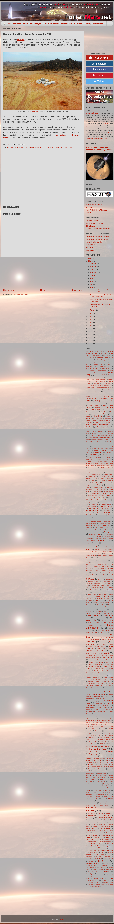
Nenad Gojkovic (90, 707)
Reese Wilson (99, 762)
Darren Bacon (100, 465)
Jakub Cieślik (107, 553)
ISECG (105, 549)
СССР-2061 (95, 886)
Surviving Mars (90, 830)
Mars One (95, 653)
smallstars (95, 798)
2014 (90, 343)
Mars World (109, 662)
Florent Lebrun (106, 508)
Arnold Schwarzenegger (104, 387)
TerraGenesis (98, 837)
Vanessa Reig (106, 865)
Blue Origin (94, 414)
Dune (87, 487)
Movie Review (106, 696)
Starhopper (109, 813)
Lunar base (106, 596)
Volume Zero (109, 869)
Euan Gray (102, 497)
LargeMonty (98, 583)
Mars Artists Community (94, 242)
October (93, 269)
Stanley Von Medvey (107, 811)
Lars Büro (107, 583)
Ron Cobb (96, 777)
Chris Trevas (101, 444)
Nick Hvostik (96, 709)
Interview (97, 549)
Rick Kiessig (91, 769)
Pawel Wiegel (99, 739)
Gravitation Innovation (92, 525)
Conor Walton (106, 457)
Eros (102, 495)
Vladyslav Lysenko (98, 869)
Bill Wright (100, 409)
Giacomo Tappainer (96, 521)
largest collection (92, 113)
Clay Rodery (104, 448)
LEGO (88, 587)
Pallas (102, 728)
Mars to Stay (90, 250)
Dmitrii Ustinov (108, 474)
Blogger (61, 919)
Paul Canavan (90, 735)
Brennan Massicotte (104, 420)
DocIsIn (102, 478)
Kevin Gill (108, 577)
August (92, 275)
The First (101, 843)
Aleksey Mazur (104, 362)
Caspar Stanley (92, 435)
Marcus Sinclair (90, 604)
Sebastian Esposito (91, 792)
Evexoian (107, 500)
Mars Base (55, 147)
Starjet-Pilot (91, 815)
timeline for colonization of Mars (96, 139)
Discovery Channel (96, 474)
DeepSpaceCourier (91, 472)
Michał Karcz (101, 683)
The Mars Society (102, 846)
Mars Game (91, 642)
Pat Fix (106, 731)
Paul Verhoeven (108, 735)
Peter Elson (103, 741)
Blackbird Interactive (92, 412)
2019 (90, 328)
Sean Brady (98, 790)
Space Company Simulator (105, 801)
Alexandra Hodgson (92, 368)
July (91, 278)
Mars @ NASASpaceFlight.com (96, 210)
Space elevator (92, 803)
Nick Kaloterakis (106, 709)
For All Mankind (92, 510)
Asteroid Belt (106, 396)
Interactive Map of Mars (94, 205)
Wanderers (100, 874)
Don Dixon (91, 480)
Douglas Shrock (90, 485)
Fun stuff (107, 512)
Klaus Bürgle (109, 579)
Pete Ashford (109, 739)
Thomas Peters (92, 852)
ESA (108, 495)
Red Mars (107, 760)
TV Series (102, 861)
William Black (98, 878)
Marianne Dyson (101, 604)
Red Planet (89, 762)
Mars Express (95, 639)
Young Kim (98, 882)
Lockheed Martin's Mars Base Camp (98, 229)
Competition (93, 455)
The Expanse (90, 844)
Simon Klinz (89, 796)
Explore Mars (90, 245)
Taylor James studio (98, 832)
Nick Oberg (89, 711)
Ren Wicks (110, 762)
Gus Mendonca (106, 529)
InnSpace (88, 543)
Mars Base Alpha (99, 23)
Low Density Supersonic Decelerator (102, 592)
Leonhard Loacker (97, 587)
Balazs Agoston (94, 405)
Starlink (99, 815)
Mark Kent (92, 609)
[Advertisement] (42, 272)
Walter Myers (90, 874)
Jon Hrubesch (106, 566)
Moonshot (97, 696)
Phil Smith (102, 743)
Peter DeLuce (92, 741)
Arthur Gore (95, 394)
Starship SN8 (108, 820)
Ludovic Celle (102, 594)
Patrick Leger (107, 733)
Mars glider (103, 642)
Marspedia (89, 207)
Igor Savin (103, 538)
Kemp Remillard (90, 575)
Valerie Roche (107, 863)
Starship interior (94, 820)
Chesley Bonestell (97, 439)
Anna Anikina (106, 383)
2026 (90, 258)
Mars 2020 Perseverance (94, 613)
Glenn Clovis (107, 521)
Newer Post (8, 290)
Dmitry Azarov (92, 476)
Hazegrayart (108, 532)
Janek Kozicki (102, 555)
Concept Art (107, 455)
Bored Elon (99, 418)
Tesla (107, 837)
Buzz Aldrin (89, 427)
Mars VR (101, 662)
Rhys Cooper (102, 764)
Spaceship (91, 807)
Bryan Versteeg (104, 424)
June (92, 281)
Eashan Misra (98, 487)
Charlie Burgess (105, 437)
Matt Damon (109, 673)
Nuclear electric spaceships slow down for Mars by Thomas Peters (99, 149)
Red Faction (97, 760)
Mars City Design (93, 622)
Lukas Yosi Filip (95, 596)
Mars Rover (108, 657)
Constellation (89, 459)
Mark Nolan (102, 609)
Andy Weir (96, 383)
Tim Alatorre (89, 856)
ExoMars (102, 502)
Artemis (96, 392)
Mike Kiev (108, 685)
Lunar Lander (90, 598)
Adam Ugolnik (90, 357)
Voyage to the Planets (94, 871)
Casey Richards (108, 433)
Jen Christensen (90, 560)
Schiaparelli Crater (99, 788)
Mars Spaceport (107, 660)
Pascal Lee (98, 731)
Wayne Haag (109, 874)
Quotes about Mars (92, 756)
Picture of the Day (96, 749)
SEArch (107, 790)
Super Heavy (90, 828)
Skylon (98, 796)
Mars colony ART (36, 23)
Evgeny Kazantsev (91, 502)
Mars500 (90, 664)
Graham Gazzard (105, 523)
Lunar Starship (100, 600)
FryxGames (98, 512)
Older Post (77, 290)
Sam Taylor (106, 784)
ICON (96, 538)
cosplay (98, 459)
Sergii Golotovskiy (99, 794)
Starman (107, 815)
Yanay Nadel (89, 882)
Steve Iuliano (102, 824)
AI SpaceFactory (100, 360)
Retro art (91, 764)
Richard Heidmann (97, 766)
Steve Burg (94, 824)
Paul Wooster (92, 737)
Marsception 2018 (100, 664)
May (91, 284)
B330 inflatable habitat (98, 403)
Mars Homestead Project (105, 644)
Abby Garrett (104, 353)
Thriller (102, 852)
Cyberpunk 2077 (90, 461)
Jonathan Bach (99, 568)
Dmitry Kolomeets (105, 476)
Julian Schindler (106, 572)
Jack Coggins (103, 551)
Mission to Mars (90, 690)
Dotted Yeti (95, 482)
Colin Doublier (97, 452)
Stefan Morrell (92, 822)
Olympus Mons (90, 718)
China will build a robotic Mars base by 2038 (100, 291)
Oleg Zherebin (107, 716)
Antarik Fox (107, 385)
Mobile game (109, 690)
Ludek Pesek (92, 594)
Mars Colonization (99, 626)
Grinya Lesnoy (99, 527)
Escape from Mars (91, 497)
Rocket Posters (90, 773)
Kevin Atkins (100, 577)
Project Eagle (93, 754)
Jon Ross (88, 568)
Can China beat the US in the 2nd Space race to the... (101, 296)
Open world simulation (103, 720)
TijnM (109, 854)
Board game (104, 414)
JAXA (94, 557)
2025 (90, 261)
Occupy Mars (96, 716)
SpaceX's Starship (92, 221)
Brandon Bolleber (91, 420)
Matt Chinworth (99, 673)
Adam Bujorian (96, 355)
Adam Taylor (106, 355)
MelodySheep (109, 679)
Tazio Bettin (109, 832)
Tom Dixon (108, 856)
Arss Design (98, 389)
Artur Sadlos (95, 396)
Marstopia (110, 664)
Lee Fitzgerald (106, 585)
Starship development (105, 818)
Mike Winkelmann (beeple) (94, 687)
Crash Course (106, 459)
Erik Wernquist (93, 495)
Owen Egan (99, 726)
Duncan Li (108, 485)
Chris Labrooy (101, 441)
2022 (90, 320)
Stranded (94, 826)
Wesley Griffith (92, 876)
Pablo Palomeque (93, 728)
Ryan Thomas (100, 781)
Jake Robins (97, 553)
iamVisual (89, 538)
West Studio (102, 876)
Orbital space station (102, 722)
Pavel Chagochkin (105, 737)
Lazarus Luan (95, 585)
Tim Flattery (98, 856)
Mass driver (97, 670)
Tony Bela (98, 859)
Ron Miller (104, 777)
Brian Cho (89, 422)
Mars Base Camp (99, 618)
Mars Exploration (66, 147)
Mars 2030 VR (108, 613)
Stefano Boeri (102, 822)
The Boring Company (105, 841)
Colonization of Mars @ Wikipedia (97, 237)
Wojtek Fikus (106, 880)
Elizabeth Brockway (101, 489)
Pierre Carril (89, 751)
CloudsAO (96, 450)
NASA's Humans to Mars (94, 223)
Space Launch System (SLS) (97, 805)
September (94, 272)
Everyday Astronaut (96, 500)
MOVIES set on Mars (51, 23)
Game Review (90, 515)
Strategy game (105, 826)
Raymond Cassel (99, 758)
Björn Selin (108, 409)
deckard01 (106, 470)
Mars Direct (90, 247)
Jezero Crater (103, 560)
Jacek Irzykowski (92, 551)
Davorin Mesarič (91, 470)
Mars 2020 (107, 611)
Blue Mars (104, 412)
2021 (90, 323)
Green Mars (106, 525)
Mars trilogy (92, 662)
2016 (90, 337)
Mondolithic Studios (94, 692)
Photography (105, 746)
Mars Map (101, 648)
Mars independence (96, 646)
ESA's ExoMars (91, 226)
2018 (90, 331)
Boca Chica (98, 416)
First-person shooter (106, 506)
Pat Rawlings (96, 733)
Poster (110, 752)
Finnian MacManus (91, 506)
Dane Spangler (99, 463)
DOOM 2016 (101, 480)
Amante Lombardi (100, 375)
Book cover (89, 418)
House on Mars (94, 534)
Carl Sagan (106, 429)
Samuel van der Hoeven (92, 786)
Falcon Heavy (94, 504)
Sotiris (103, 798)
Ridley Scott (101, 769)
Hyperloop (107, 536)
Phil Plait (94, 743)
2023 (90, 317)
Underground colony (93, 863)
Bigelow (92, 409)
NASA (110, 698)
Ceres (111, 435)
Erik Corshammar (93, 493)
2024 (90, 314)
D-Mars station (102, 461)
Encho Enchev (97, 491)
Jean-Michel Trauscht (105, 557)
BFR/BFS (109, 407)
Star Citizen (91, 813)
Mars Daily (89, 213)
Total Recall (109, 858)
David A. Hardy (105, 467)
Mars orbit (105, 653)
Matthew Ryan (102, 675)
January (93, 310)
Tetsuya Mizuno (92, 841)
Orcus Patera (96, 724)
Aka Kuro (110, 360)
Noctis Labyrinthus (99, 711)
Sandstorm (105, 786)
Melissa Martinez (97, 679)
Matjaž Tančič (89, 673)
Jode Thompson (90, 564)
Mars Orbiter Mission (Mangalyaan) (96, 655)
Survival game (105, 828)
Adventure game (102, 357)
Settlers (109, 794)
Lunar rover (89, 600)
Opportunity (89, 722)
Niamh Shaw (103, 707)
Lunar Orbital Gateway (103, 598)
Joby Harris (107, 562)
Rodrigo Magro (101, 773)
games (88, 126)
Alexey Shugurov (90, 370)
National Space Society (104, 705)
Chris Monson (92, 444)
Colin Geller (109, 452)
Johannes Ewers (102, 564)
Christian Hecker (97, 446)
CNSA (49, 147)
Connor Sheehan (95, 457)
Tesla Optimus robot (107, 839)
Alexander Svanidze (103, 366)
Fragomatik (89, 512)
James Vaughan (91, 555)
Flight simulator (94, 508)
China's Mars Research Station (35, 147)
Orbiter (87, 724)
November (93, 266)
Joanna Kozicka (97, 562)
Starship (88, 23)
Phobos (94, 746)
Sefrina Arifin (102, 792)
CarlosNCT (101, 431)
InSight (96, 543)
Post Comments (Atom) (21, 294)
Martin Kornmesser (100, 668)
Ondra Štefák (102, 718)
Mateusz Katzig (106, 670)
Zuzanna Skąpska (101, 884)
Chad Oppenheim (93, 437)
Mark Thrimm (98, 611)
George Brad (89, 519)
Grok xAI (108, 527)
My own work (90, 698)
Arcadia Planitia (90, 387)
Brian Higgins (99, 422)
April (91, 287)
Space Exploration (105, 803)
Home (43, 290)
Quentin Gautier (105, 754)
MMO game (100, 690)
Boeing (108, 416)
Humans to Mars (96, 536)
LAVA (87, 585)
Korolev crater (106, 581)
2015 (90, 340)
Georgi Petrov (100, 519)
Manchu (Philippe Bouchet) (101, 602)
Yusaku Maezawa (108, 882)
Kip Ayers (100, 579)
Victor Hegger (90, 867)
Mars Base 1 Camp (34, 111)
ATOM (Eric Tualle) (100, 401)
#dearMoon (89, 351)
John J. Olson (96, 566)
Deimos (101, 472)
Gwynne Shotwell (90, 532)
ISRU (111, 549)
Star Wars (100, 813)
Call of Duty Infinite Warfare (93, 429)
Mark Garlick (109, 607)
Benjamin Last (98, 407)
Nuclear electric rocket (100, 713)
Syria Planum (103, 830)
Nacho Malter (101, 698)
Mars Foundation (106, 639)
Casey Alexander (97, 433)
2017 (90, 334)
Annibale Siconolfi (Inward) (93, 385)
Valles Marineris (91, 865)
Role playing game (100, 775)
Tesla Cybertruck (91, 839)
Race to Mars (104, 756)
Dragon (99, 485)
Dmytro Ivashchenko (91, 478)
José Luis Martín (101, 570)
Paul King (98, 735)
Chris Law (110, 441)
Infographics (103, 540)
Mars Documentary (98, 635)
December (93, 263)
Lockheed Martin (93, 590)
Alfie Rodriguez (102, 370)
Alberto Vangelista (93, 362)
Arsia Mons (89, 389)
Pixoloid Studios (100, 751)
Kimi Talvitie (90, 579)
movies (106, 124)
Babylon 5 (110, 403)
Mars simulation (94, 660)
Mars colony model (104, 630)
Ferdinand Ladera (106, 504)
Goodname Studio (91, 523)
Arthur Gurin (104, 394)
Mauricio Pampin (96, 677)
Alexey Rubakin (106, 368)
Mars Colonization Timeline (18, 23)
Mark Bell (99, 607)
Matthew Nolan (92, 675)
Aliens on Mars (98, 372)
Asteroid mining (91, 398)
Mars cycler (104, 632)
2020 (90, 325)
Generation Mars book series (102, 517)
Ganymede (101, 515)
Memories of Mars (93, 681)
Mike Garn (99, 685)
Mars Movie (101, 651)
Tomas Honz (89, 858)
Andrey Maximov (99, 381)
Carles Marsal (90, 431)
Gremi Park (89, 527)
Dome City (110, 478)
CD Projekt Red (102, 435)
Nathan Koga (99, 703)
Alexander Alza (97, 364)
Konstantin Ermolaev (94, 581)
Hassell (100, 532)
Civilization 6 (95, 448)
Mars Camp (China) (107, 620)
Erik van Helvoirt (107, 493)
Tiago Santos (101, 854)
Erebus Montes (108, 491)
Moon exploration (99, 694)
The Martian (102, 848)
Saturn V (88, 788)
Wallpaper (106, 872)
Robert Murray (97, 771)
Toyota (91, 861)
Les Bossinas (109, 587)
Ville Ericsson (101, 867)
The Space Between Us (105, 850)
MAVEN (106, 677)
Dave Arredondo (92, 467)
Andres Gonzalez (100, 379)
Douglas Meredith (106, 482)
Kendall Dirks (102, 575)
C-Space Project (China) (15, 147)
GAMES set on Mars (68, 23)
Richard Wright (108, 766)
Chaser (88, 439)
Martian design (93, 666)
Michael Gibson (90, 683)
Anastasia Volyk (98, 377)
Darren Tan (109, 465)
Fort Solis (107, 510)
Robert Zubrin (107, 771)
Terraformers (93, 835)
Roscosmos (103, 779)
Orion (104, 724)
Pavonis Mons (90, 739)
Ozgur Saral (109, 726)
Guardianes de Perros (92, 529)
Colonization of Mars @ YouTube (97, 239)
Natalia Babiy (93, 701)
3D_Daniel (99, 351)
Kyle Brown (89, 583)
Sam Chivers (97, 784)
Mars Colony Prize (92, 632)
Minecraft (107, 687)
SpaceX (79, 23)
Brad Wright (107, 418)
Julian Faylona (95, 572)
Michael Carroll (106, 681)
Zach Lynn (90, 884)
